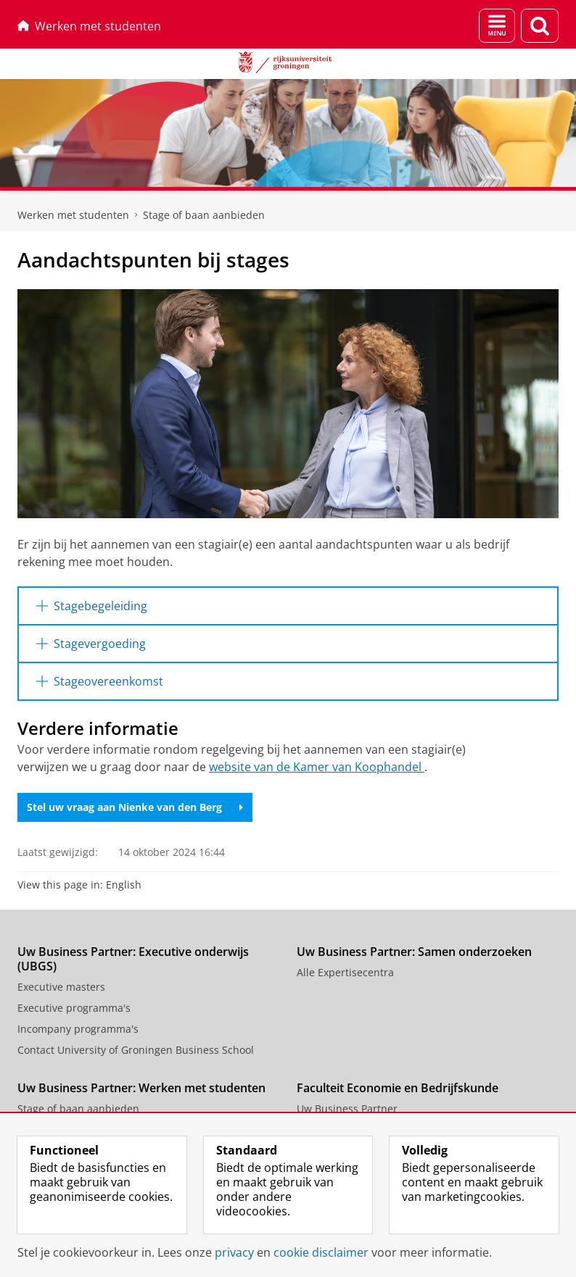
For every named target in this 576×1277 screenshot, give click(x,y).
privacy (234, 1252)
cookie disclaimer (321, 1252)
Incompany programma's (78, 1029)
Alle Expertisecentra (345, 972)
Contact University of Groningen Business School (135, 1050)
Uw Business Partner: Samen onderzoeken (414, 951)
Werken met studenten (89, 26)
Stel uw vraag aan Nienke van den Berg (135, 807)
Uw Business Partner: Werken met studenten (141, 1088)
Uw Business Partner (347, 1108)
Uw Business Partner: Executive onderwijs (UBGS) (133, 958)
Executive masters (61, 987)
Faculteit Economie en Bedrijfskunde (397, 1088)
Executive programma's (74, 1008)
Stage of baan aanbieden (204, 215)
